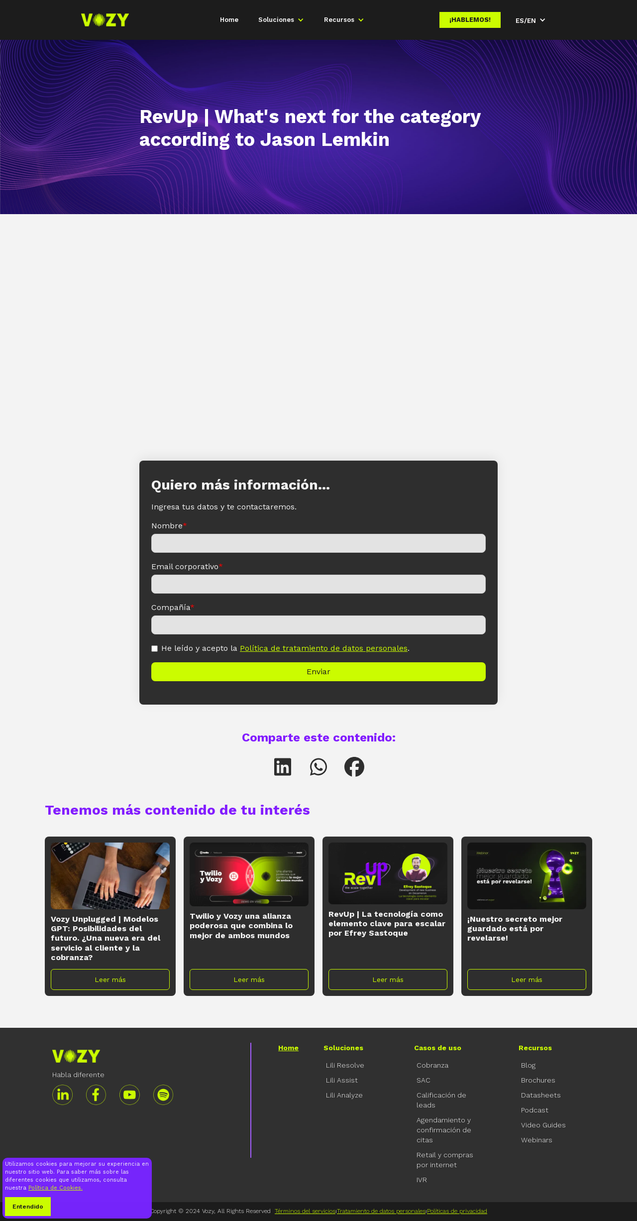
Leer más (110, 979)
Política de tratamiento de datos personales (324, 648)
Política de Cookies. (55, 1188)
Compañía (173, 607)
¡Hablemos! (470, 19)
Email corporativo (187, 566)
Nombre (169, 525)
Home (229, 19)
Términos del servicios (305, 1211)
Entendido (27, 1206)
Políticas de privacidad (457, 1211)
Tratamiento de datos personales (381, 1211)
